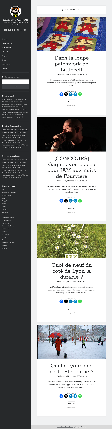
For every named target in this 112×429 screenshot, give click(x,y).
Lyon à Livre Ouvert (8, 217)
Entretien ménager (8, 130)
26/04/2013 (82, 74)
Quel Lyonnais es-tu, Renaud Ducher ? (14, 109)
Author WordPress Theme (65, 427)
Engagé (4, 201)
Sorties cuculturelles (8, 243)
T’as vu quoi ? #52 (23, 130)
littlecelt (4, 135)
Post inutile (5, 234)
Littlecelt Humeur (15, 20)
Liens (4, 60)
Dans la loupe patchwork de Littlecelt (71, 34)
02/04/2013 (82, 376)
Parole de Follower (8, 226)
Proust (4, 237)
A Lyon (4, 56)
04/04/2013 (82, 281)
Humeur (5, 39)
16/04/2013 (82, 181)
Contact (5, 68)
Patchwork (6, 47)
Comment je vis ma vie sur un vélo (12, 117)
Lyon (3, 215)
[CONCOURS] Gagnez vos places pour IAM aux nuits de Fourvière (71, 134)
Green (4, 206)
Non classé (5, 223)
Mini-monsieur (7, 220)
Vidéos (4, 248)
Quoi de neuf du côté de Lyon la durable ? (71, 241)
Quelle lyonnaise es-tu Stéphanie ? (71, 342)
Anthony (5, 140)
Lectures (5, 212)
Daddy (4, 198)
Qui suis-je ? (7, 64)
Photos (4, 231)
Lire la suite (71, 91)
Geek (4, 204)
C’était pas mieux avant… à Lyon (16, 132)
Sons (3, 240)
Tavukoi (5, 51)
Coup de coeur (8, 43)
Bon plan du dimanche (9, 192)
